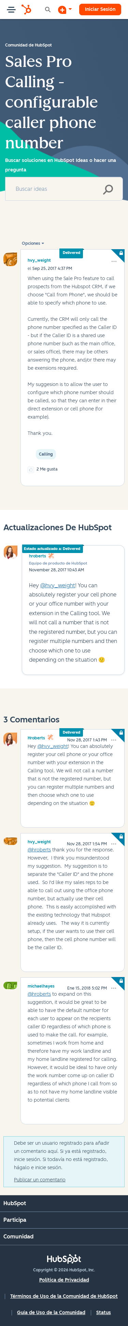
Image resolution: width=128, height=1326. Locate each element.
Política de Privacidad (64, 1280)
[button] (114, 261)
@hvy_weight (57, 585)
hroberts (37, 556)
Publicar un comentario (40, 1180)
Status (103, 1312)
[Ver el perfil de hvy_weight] (39, 260)
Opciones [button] (31, 243)
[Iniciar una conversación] (65, 9)
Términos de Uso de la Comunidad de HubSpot (64, 1296)
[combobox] (64, 189)
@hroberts (39, 850)
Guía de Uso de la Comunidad (51, 1312)
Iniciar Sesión (100, 9)
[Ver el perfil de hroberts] (36, 737)
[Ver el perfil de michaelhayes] (41, 985)
